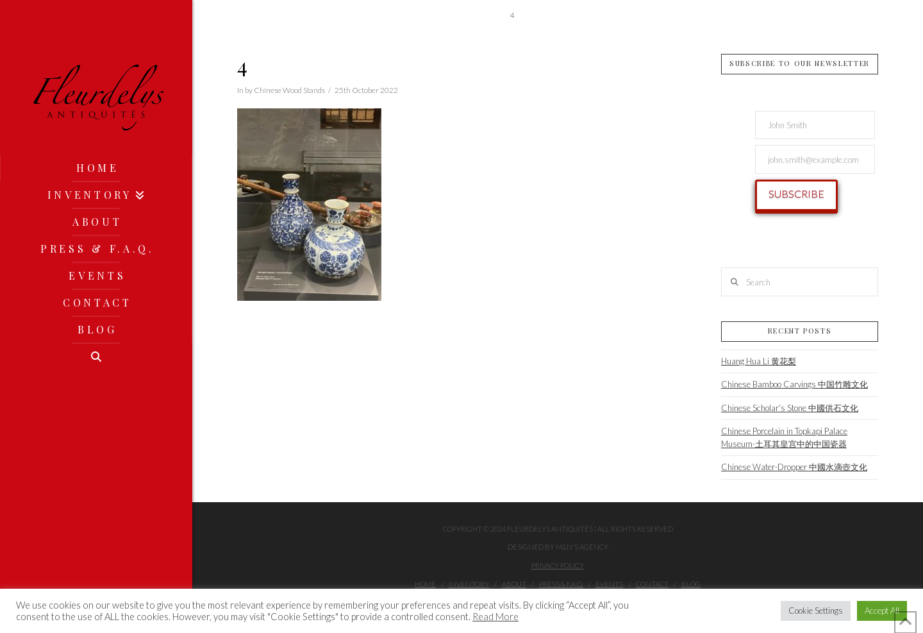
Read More (495, 616)
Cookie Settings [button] (815, 610)
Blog (691, 584)
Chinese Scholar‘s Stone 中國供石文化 (789, 408)
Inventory (469, 584)
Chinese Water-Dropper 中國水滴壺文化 (794, 467)
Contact (652, 584)
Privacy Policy (557, 565)
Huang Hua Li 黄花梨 (758, 361)
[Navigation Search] (96, 356)
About (514, 584)
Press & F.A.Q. (561, 584)
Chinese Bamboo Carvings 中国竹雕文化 (794, 384)
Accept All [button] (882, 610)
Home (425, 584)
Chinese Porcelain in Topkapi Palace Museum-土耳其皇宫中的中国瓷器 (784, 437)
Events (609, 584)
